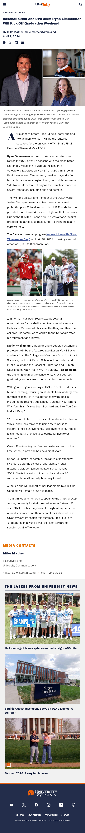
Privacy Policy (51, 815)
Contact (65, 815)
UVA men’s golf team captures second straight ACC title (41, 648)
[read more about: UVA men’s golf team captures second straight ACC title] (42, 618)
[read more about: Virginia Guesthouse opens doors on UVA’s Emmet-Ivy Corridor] (42, 679)
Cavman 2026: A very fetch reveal (26, 773)
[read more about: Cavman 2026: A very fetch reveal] (42, 743)
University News (14, 12)
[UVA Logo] (42, 793)
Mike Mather (13, 553)
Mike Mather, (15, 32)
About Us (20, 815)
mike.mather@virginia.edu (40, 32)
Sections (4, 4)
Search (80, 4)
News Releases (34, 815)
